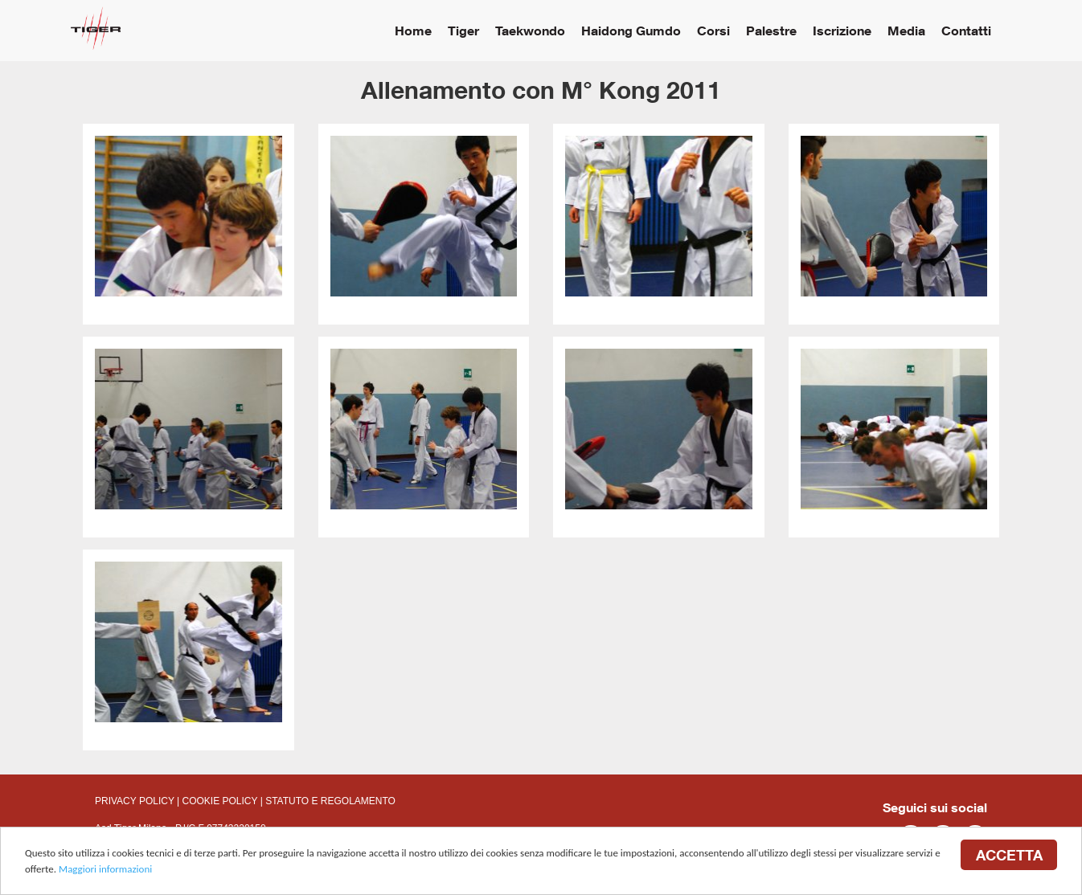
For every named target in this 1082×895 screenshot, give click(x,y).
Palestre (771, 30)
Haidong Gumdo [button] (631, 30)
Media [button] (906, 30)
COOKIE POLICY (220, 801)
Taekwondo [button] (530, 30)
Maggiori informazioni (105, 869)
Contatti (966, 30)
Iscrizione (842, 30)
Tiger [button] (463, 30)
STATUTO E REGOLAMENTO (330, 801)
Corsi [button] (713, 30)
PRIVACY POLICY (134, 801)
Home (413, 30)
